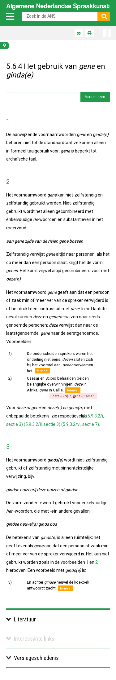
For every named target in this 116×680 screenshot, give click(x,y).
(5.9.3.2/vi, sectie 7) (80, 424)
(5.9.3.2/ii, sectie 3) (42, 424)
